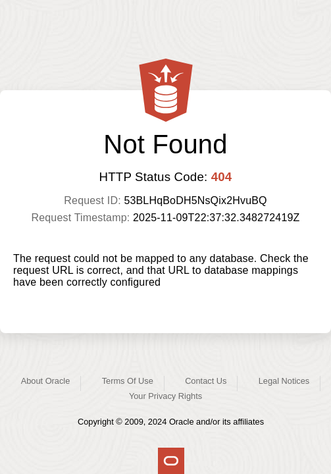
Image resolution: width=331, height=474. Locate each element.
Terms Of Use (127, 381)
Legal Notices (284, 381)
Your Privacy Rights (165, 396)
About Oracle (45, 381)
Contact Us (205, 381)
